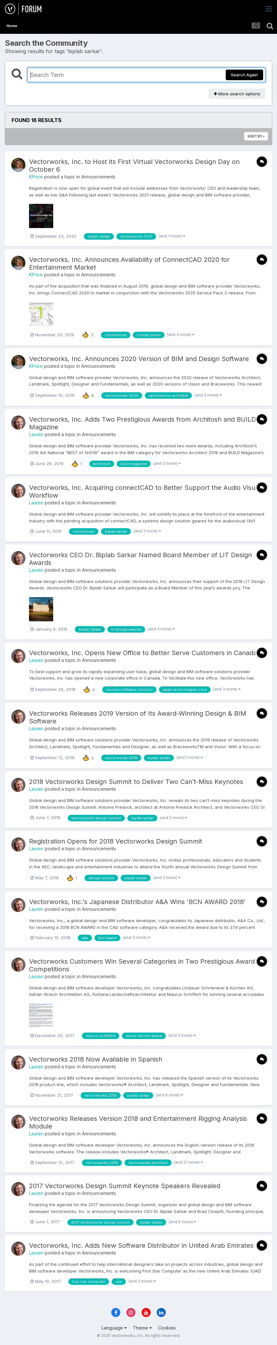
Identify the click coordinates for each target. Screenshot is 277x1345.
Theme (142, 1328)
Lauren (36, 434)
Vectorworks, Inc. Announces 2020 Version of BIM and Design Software (139, 359)
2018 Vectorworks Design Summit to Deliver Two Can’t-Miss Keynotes (136, 782)
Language (114, 1328)
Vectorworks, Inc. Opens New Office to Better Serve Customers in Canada (143, 653)
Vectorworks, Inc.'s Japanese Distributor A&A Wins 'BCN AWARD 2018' (137, 902)
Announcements (98, 176)
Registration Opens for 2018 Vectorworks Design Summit (115, 841)
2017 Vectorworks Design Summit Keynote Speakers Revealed (124, 1186)
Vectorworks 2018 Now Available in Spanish (95, 1059)
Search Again (244, 74)
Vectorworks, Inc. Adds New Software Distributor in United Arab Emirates (141, 1245)
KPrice (36, 176)
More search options (237, 93)
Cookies (167, 1328)
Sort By (256, 136)
